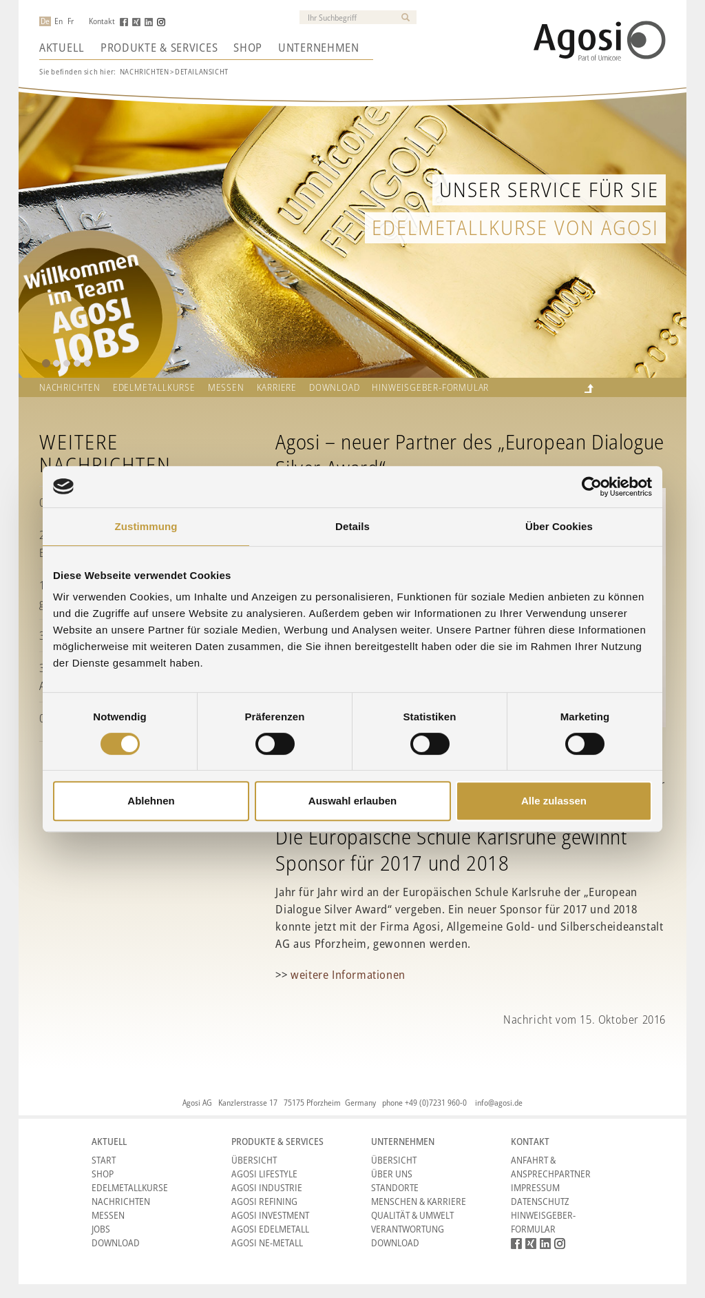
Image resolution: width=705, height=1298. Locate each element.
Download (334, 387)
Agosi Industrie (266, 1187)
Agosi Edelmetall (270, 1228)
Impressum (535, 1187)
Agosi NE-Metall (267, 1242)
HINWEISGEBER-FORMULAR (430, 387)
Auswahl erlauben (352, 801)
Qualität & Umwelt (412, 1214)
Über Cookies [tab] (559, 526)
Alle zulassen (554, 801)
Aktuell (62, 47)
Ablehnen (150, 801)
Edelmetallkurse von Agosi (515, 227)
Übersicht (254, 1159)
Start (104, 1159)
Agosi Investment (270, 1214)
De (45, 21)
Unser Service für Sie (549, 189)
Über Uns (391, 1173)
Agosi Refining (264, 1201)
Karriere (277, 387)
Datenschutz (540, 1201)
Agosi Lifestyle (264, 1173)
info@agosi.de (499, 1102)
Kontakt (102, 21)
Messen (226, 387)
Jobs (101, 1228)
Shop (247, 47)
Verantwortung (407, 1228)
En (58, 21)
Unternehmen (318, 47)
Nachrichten (144, 71)
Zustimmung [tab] (146, 526)
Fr (70, 21)
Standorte (395, 1187)
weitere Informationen (348, 974)
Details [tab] (352, 526)
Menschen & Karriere (418, 1201)
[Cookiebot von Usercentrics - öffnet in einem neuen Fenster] (592, 486)
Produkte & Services (159, 47)
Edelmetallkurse (154, 387)
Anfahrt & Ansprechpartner (551, 1166)
